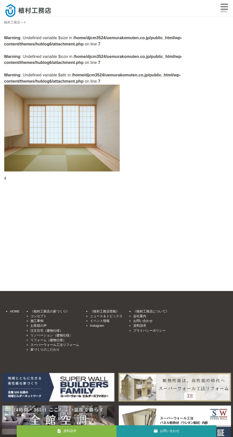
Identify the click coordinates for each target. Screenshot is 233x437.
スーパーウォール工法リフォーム (54, 345)
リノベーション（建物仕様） (51, 335)
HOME (14, 311)
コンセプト (38, 316)
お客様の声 (38, 325)
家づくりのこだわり (45, 349)
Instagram (97, 325)
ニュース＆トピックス (106, 316)
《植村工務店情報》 (104, 311)
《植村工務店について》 (151, 311)
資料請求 (139, 325)
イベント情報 (100, 321)
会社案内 (139, 316)
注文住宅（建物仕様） (46, 330)
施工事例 (36, 321)
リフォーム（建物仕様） (48, 340)
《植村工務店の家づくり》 (49, 311)
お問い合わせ (143, 321)
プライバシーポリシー (149, 330)
